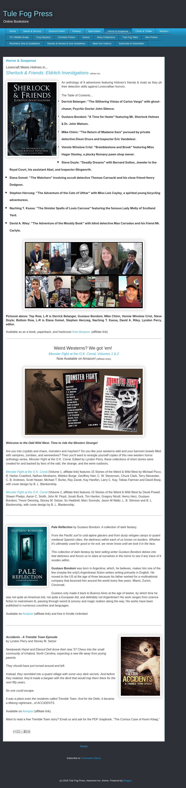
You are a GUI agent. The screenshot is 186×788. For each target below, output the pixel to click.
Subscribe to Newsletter (131, 43)
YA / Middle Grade (19, 37)
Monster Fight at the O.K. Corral (27, 471)
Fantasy (76, 31)
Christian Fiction (66, 37)
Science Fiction (57, 31)
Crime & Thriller (144, 31)
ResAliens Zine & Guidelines (25, 43)
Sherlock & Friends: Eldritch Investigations (47, 72)
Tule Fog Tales (130, 37)
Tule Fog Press (28, 14)
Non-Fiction (151, 37)
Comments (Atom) (91, 758)
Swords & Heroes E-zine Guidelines (66, 43)
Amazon (27, 613)
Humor (86, 37)
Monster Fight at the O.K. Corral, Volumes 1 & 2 (84, 354)
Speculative (94, 31)
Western (163, 31)
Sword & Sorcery (32, 31)
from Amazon (81, 331)
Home (13, 31)
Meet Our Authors (102, 43)
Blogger (127, 780)
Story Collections (106, 37)
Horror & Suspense (118, 31)
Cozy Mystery (43, 37)
